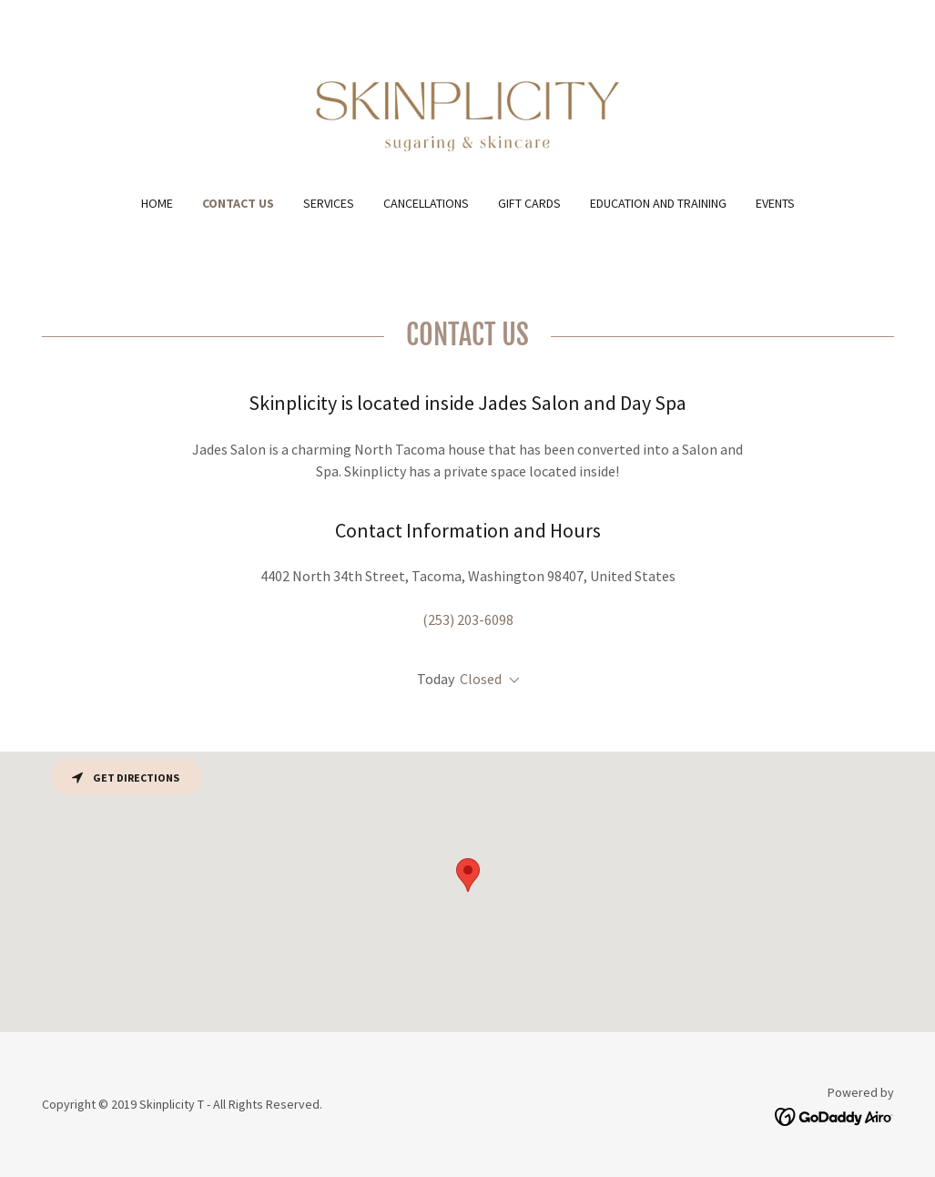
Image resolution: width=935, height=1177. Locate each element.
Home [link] (157, 203)
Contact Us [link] (238, 203)
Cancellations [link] (426, 203)
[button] (510, 680)
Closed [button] (481, 679)
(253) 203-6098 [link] (467, 619)
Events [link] (775, 203)
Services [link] (328, 203)
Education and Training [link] (658, 203)
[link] (467, 108)
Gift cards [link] (529, 203)
